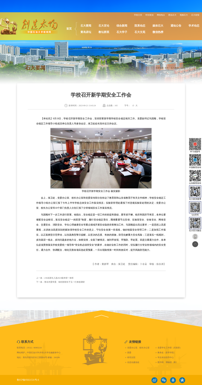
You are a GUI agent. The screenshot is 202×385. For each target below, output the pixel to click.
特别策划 (149, 15)
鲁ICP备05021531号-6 (28, 380)
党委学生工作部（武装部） (170, 348)
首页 (69, 28)
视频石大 (184, 15)
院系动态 (139, 25)
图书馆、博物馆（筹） (168, 362)
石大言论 (103, 25)
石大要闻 (85, 25)
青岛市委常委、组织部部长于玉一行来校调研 (64, 282)
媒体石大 (158, 25)
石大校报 (195, 15)
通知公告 (176, 25)
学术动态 (194, 25)
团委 (129, 352)
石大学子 (121, 32)
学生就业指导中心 (166, 357)
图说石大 (172, 15)
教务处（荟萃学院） (167, 352)
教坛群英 (103, 32)
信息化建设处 (133, 362)
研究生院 (131, 357)
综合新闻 (121, 25)
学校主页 (138, 15)
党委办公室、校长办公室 (138, 348)
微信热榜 (158, 32)
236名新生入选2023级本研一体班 (59, 278)
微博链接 (154, 380)
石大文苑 (139, 32)
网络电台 (161, 15)
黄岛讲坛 (85, 32)
